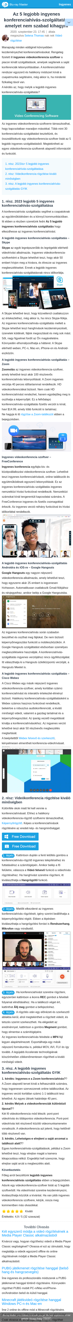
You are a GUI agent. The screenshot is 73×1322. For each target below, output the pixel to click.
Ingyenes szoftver (65, 7)
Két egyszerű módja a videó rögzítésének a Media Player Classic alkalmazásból (35, 1233)
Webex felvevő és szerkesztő (36, 738)
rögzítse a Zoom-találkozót (37, 414)
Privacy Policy (35, 1318)
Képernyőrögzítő (12, 823)
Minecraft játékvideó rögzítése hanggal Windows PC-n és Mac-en (31, 1302)
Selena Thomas (34, 35)
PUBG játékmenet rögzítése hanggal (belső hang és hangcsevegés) (35, 1270)
